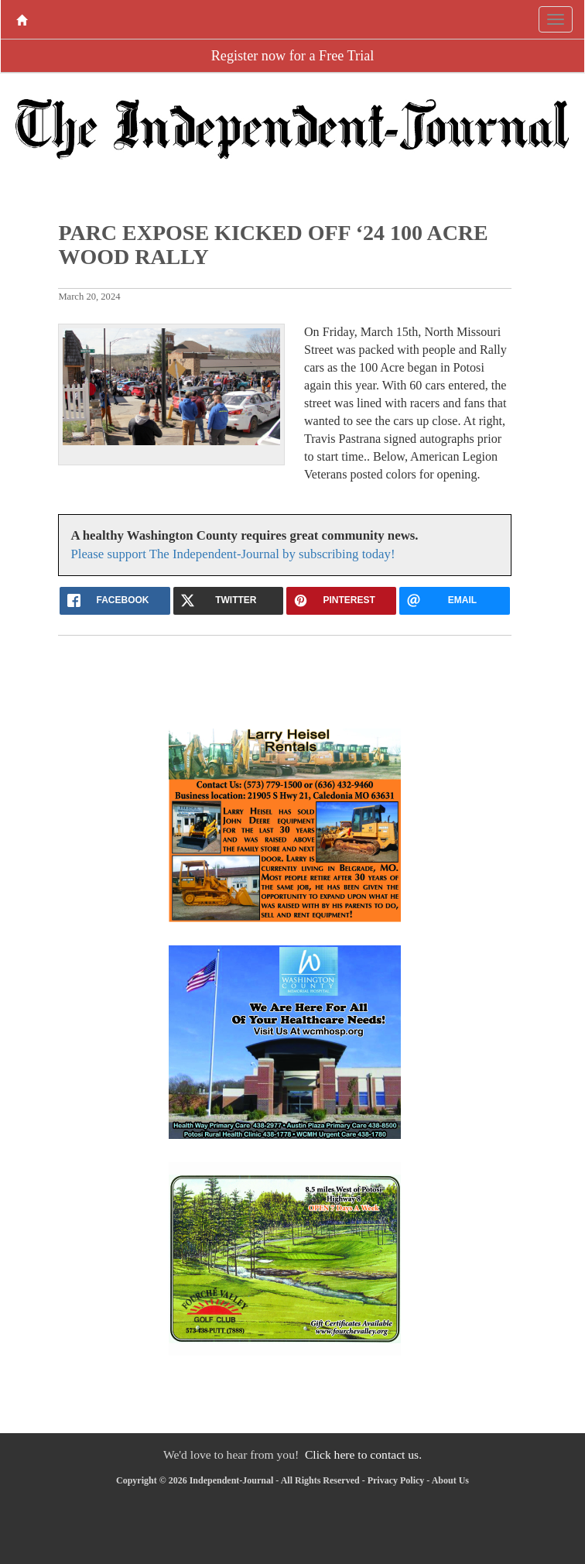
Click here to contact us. (363, 1454)
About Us (450, 1480)
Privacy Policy (396, 1480)
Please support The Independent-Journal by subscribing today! (232, 554)
